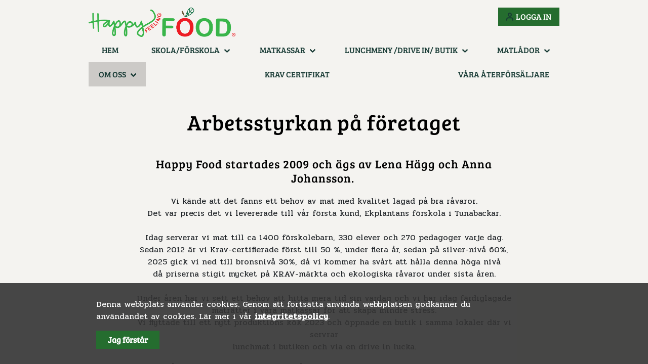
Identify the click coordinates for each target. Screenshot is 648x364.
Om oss (112, 74)
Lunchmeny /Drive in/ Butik (401, 49)
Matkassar (282, 49)
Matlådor (518, 49)
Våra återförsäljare (503, 74)
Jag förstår (128, 339)
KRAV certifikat (297, 74)
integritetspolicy (291, 316)
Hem (110, 49)
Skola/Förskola (185, 49)
